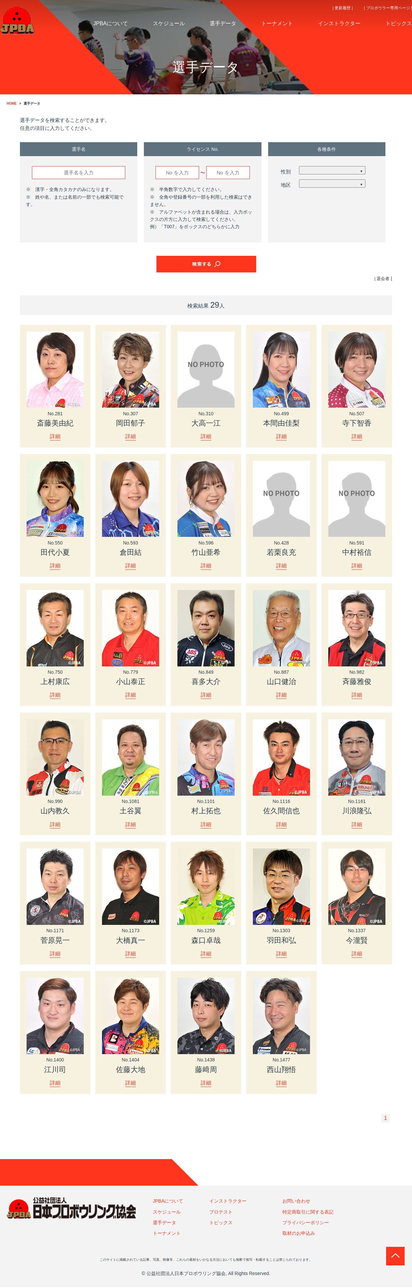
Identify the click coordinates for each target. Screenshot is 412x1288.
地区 (286, 185)
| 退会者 (381, 278)
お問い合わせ (296, 1201)
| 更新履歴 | (343, 8)
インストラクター (228, 1201)
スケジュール (167, 1212)
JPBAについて (168, 1201)
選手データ (164, 1223)
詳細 (55, 436)
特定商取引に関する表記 (308, 1212)
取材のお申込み (298, 1234)
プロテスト (221, 1212)
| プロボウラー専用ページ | (388, 8)
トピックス (221, 1223)
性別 (286, 171)
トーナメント (167, 1234)
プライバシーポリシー (305, 1223)
